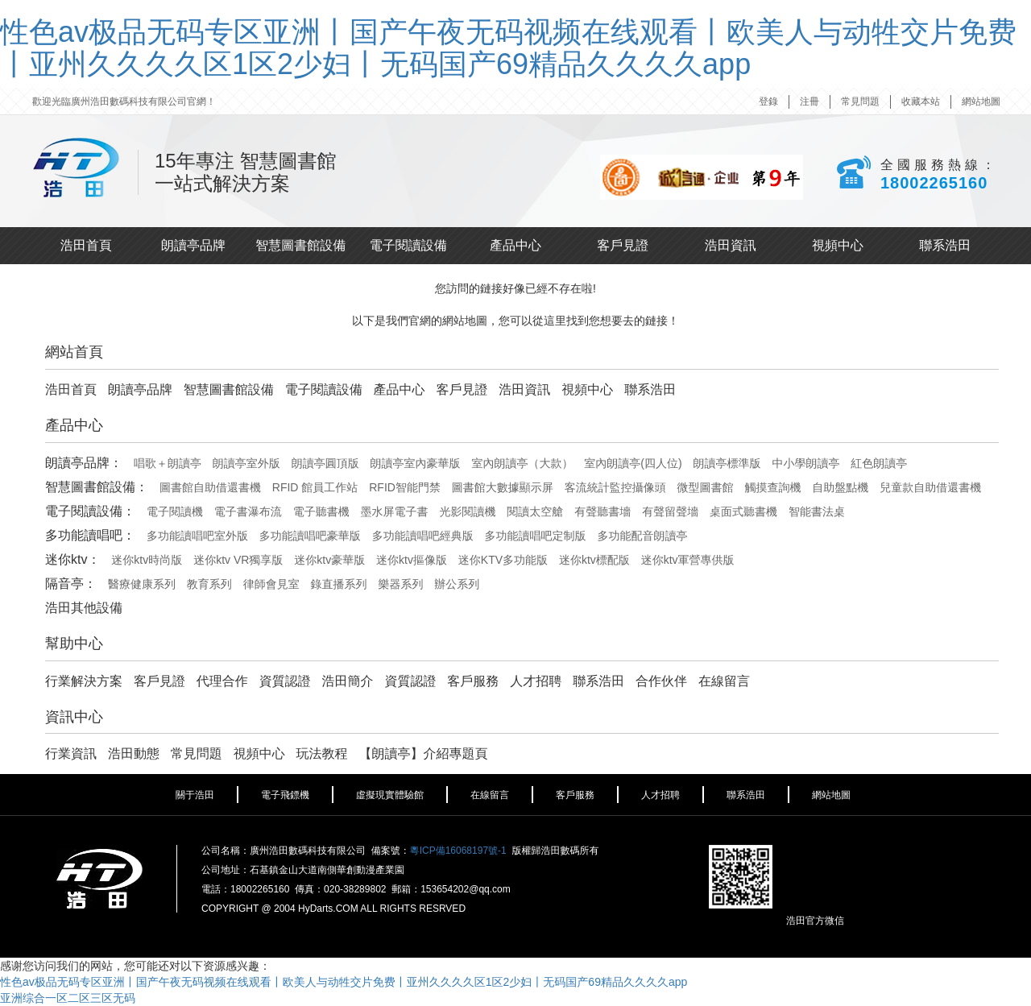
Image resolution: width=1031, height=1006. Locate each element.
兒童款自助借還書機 (930, 487)
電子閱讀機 (175, 511)
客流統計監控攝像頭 (615, 487)
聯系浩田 (945, 245)
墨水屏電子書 (395, 511)
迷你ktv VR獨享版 (238, 559)
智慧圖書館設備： (96, 487)
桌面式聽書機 (743, 511)
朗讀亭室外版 (246, 463)
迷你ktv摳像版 (411, 559)
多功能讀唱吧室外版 (197, 535)
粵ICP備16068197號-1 (458, 850)
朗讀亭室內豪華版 (416, 463)
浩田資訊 (730, 245)
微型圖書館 (705, 487)
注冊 (809, 101)
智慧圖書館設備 (300, 245)
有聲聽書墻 (602, 511)
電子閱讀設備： (90, 511)
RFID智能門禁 (405, 487)
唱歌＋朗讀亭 (167, 463)
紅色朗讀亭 (879, 463)
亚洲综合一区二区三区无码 (67, 998)
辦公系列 (456, 584)
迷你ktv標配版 (594, 559)
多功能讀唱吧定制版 (535, 535)
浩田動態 (133, 753)
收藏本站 (920, 101)
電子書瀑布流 (248, 511)
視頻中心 (837, 245)
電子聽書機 (321, 511)
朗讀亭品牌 (193, 245)
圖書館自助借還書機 (210, 487)
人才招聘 (535, 681)
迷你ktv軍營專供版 (688, 559)
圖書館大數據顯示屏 (502, 487)
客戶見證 (622, 245)
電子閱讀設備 (408, 245)
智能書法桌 (817, 511)
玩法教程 (322, 753)
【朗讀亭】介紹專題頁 (422, 753)
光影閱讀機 (467, 511)
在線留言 (724, 681)
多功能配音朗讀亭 (642, 535)
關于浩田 (195, 795)
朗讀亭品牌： (83, 463)
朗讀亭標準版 (727, 463)
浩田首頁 (86, 245)
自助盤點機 (840, 487)
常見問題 (860, 101)
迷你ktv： (72, 559)
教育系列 (209, 584)
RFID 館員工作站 (315, 487)
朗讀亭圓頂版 (325, 463)
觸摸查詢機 (772, 487)
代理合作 (222, 681)
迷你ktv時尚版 (146, 559)
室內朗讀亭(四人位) (632, 463)
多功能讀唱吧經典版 (423, 535)
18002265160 (934, 183)
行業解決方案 (83, 681)
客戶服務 (473, 681)
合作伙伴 (661, 681)
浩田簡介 (348, 681)
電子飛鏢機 (285, 795)
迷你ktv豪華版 (329, 559)
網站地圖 (981, 101)
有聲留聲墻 (670, 511)
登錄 (768, 101)
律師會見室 (271, 584)
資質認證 (285, 681)
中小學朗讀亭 (805, 463)
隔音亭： (71, 583)
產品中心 (515, 245)
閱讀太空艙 (535, 511)
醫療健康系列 (142, 584)
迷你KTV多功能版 (503, 559)
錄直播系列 (339, 584)
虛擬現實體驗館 (390, 795)
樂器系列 (400, 584)
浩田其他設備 (83, 608)
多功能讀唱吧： (90, 535)
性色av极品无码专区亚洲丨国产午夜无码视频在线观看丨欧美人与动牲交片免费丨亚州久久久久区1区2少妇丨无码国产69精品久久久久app (508, 48)
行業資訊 (71, 753)
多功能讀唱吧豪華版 (310, 535)
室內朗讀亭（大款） (522, 463)
